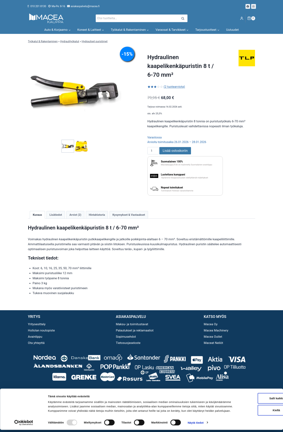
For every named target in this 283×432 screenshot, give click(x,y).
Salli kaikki (252, 396)
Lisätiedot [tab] (55, 214)
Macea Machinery (216, 330)
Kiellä (252, 408)
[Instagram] (253, 6)
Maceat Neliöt (213, 343)
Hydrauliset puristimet (95, 41)
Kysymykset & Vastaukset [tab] (129, 214)
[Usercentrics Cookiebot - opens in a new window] (24, 425)
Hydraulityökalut (69, 41)
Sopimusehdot (126, 336)
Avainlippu (35, 336)
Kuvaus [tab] (37, 214)
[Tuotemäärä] (153, 150)
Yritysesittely (37, 324)
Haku (184, 18)
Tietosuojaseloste (128, 343)
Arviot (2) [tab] (75, 214)
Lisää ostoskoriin (175, 151)
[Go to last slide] (63, 146)
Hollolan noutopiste (41, 330)
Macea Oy (211, 324)
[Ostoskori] (251, 18)
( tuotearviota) (174, 86)
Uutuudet (232, 29)
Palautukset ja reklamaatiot (134, 330)
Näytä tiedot (196, 424)
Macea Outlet (213, 336)
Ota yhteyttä (36, 343)
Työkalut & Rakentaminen (43, 41)
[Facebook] (247, 6)
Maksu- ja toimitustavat (132, 324)
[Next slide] (86, 146)
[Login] (241, 18)
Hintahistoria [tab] (97, 214)
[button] (67, 146)
